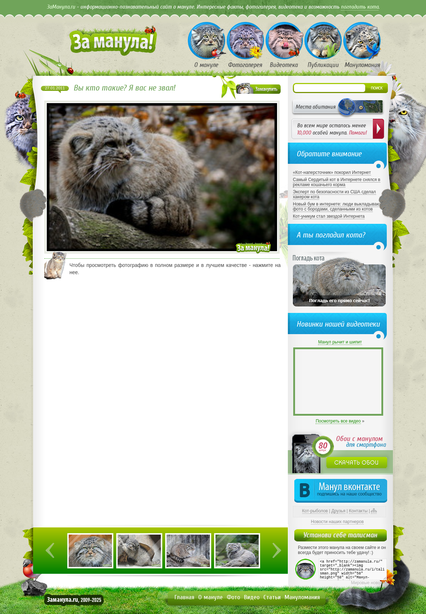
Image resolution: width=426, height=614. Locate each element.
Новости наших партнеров (337, 521)
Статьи (272, 597)
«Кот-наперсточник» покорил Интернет (332, 172)
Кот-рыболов (315, 510)
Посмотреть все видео (338, 421)
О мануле (210, 597)
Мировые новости (369, 582)
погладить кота (360, 7)
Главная (184, 597)
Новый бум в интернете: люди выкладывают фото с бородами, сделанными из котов (337, 207)
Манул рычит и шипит (340, 342)
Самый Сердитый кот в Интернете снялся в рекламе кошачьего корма (336, 182)
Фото (233, 597)
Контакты (358, 510)
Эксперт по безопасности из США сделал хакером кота (334, 194)
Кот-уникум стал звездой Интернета (328, 216)
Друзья (338, 510)
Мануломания (302, 597)
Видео (251, 597)
